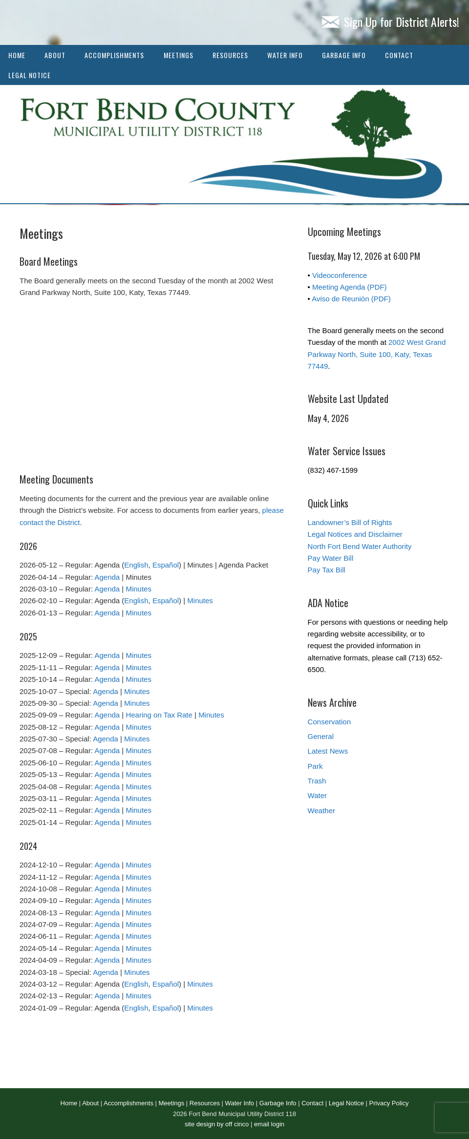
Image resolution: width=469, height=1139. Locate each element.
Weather (321, 810)
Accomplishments (114, 55)
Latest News (328, 751)
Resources (230, 55)
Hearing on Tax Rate (159, 715)
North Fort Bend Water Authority (360, 546)
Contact (399, 55)
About (54, 55)
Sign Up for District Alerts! (390, 21)
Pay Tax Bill (326, 570)
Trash (317, 781)
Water (317, 795)
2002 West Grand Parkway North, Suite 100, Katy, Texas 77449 (377, 354)
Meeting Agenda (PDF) (349, 287)
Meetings (178, 55)
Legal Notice (29, 75)
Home (16, 55)
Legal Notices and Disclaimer (355, 534)
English (136, 565)
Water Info (285, 55)
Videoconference (339, 275)
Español (165, 565)
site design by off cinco (217, 1124)
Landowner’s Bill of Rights (350, 522)
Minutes (138, 589)
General (321, 736)
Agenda (107, 577)
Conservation (329, 721)
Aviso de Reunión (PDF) (351, 299)
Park (315, 766)
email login (269, 1124)
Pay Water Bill (331, 558)
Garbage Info (344, 55)
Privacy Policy (389, 1103)
